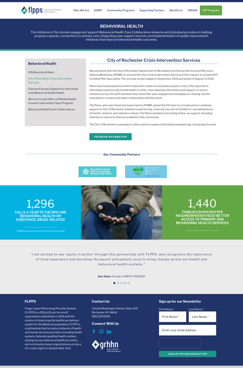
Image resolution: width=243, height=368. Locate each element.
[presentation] (180, 343)
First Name (166, 309)
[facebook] (94, 331)
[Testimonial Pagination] (114, 283)
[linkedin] (109, 331)
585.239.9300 (101, 316)
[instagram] (101, 331)
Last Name (196, 309)
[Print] (41, 7)
